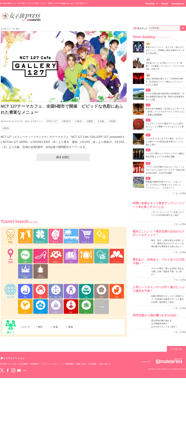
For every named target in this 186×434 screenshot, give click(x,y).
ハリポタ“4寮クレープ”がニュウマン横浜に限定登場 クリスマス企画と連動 (165, 155)
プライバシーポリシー (52, 364)
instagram (13, 370)
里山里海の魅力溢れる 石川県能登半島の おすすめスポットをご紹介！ (164, 323)
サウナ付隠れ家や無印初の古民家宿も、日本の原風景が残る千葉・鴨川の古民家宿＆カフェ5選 (165, 96)
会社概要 (23, 364)
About (164, 3)
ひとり (26, 327)
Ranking (152, 3)
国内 (17, 29)
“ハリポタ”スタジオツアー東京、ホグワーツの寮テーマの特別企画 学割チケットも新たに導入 (165, 141)
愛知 (90, 121)
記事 (135, 28)
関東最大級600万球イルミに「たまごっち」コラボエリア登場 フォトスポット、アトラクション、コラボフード (164, 185)
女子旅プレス (6, 29)
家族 (70, 327)
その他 (101, 307)
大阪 (101, 121)
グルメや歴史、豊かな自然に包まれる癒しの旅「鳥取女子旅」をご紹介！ (167, 271)
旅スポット (142, 28)
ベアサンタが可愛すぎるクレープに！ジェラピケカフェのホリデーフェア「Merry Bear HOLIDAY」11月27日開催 (165, 170)
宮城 (112, 121)
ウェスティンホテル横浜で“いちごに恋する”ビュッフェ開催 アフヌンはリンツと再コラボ (165, 126)
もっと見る (181, 193)
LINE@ (25, 370)
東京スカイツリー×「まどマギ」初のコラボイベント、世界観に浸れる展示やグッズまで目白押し (165, 50)
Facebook (8, 370)
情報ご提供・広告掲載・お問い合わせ (93, 364)
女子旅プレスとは (8, 364)
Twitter (2, 370)
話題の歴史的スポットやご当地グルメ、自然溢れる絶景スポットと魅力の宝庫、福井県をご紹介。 (167, 299)
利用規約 (34, 364)
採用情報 (69, 364)
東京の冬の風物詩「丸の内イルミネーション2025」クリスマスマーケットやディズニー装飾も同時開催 (165, 111)
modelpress (177, 3)
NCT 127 (51, 121)
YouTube (19, 370)
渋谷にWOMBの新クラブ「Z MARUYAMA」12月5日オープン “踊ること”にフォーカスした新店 (164, 82)
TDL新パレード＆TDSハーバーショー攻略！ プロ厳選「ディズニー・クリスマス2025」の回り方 (165, 66)
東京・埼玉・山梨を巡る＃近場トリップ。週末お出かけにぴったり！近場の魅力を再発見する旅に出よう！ (167, 243)
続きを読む (63, 157)
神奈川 (66, 121)
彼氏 (40, 327)
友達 (55, 327)
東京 (79, 121)
